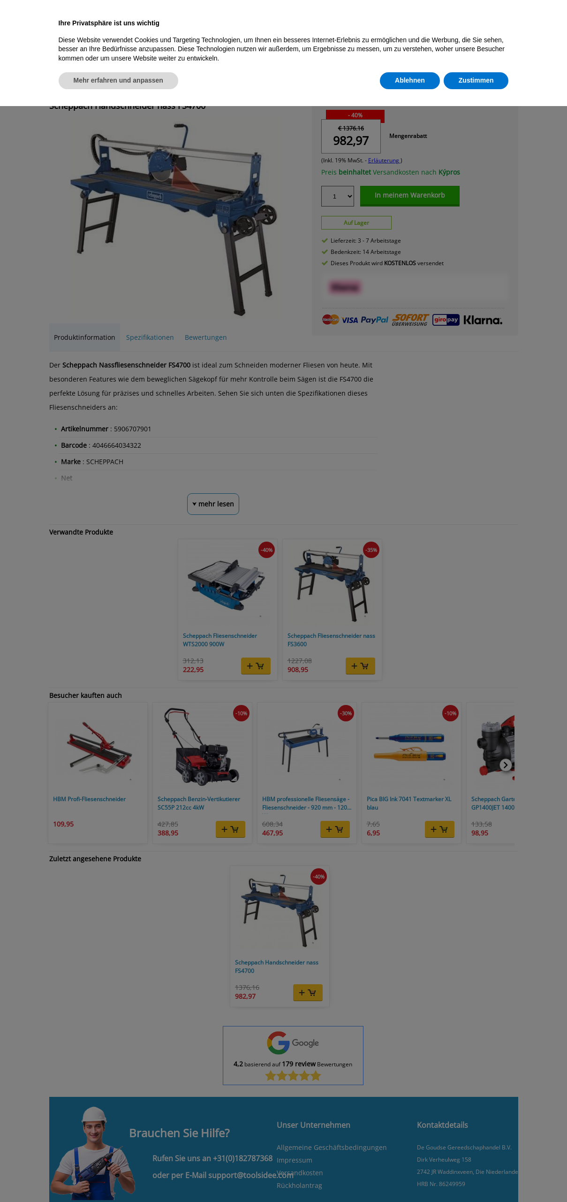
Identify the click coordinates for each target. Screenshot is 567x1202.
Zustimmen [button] (476, 80)
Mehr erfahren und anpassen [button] (118, 80)
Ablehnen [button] (410, 80)
